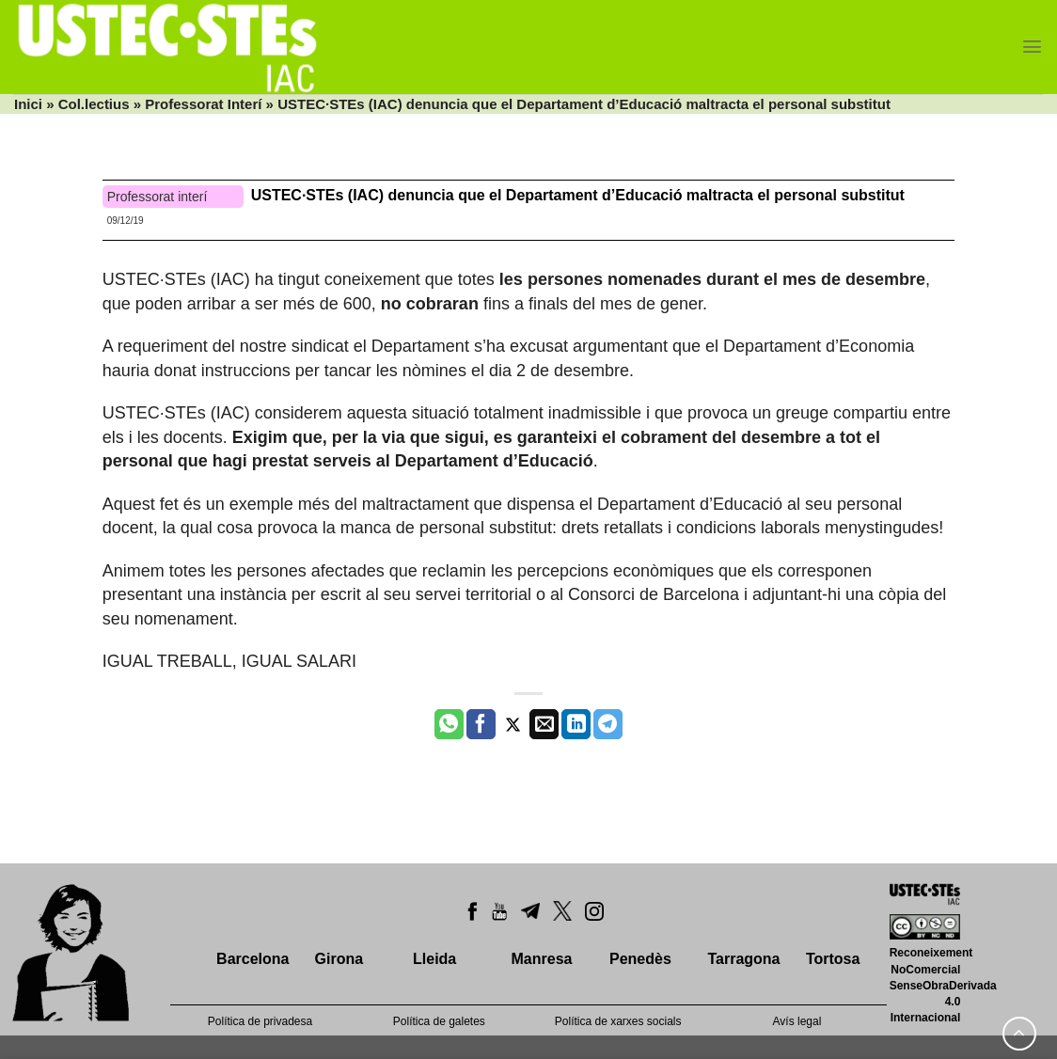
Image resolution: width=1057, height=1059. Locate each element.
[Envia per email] (544, 724)
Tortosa (833, 959)
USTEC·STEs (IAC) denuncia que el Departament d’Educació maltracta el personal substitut (578, 195)
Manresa (542, 959)
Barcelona (252, 959)
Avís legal (797, 1021)
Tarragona (743, 959)
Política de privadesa (260, 1021)
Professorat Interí (203, 104)
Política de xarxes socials (618, 1021)
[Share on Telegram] (608, 724)
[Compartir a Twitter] (513, 724)
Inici (28, 104)
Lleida (434, 959)
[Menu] (1032, 46)
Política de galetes (439, 1021)
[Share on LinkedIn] (576, 724)
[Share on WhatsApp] (449, 724)
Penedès (640, 959)
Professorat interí (157, 196)
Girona (339, 959)
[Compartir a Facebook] (481, 724)
